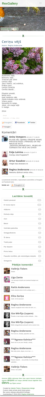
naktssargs (15, 378)
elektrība (4, 380)
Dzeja (16, 29)
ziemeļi (25, 380)
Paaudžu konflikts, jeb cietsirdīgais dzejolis (22, 256)
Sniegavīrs (22, 261)
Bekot (22, 223)
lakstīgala (38, 378)
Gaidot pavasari (22, 200)
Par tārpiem (22, 247)
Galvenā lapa (6, 29)
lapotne (35, 380)
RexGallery (10, 3)
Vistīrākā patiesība (22, 228)
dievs (5, 382)
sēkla (10, 378)
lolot (16, 380)
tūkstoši (30, 380)
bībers (20, 378)
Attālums (22, 209)
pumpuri (19, 383)
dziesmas (4, 378)
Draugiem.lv (18, 185)
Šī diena (22, 237)
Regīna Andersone (27, 394)
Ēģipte (14, 383)
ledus (40, 380)
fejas (24, 378)
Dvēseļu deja (22, 214)
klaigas (20, 380)
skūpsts (11, 380)
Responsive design (28, 388)
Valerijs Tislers (16, 388)
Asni (22, 219)
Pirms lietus (22, 251)
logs (10, 383)
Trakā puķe (22, 242)
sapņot (28, 378)
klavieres (33, 378)
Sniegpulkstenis (22, 233)
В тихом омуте (22, 205)
